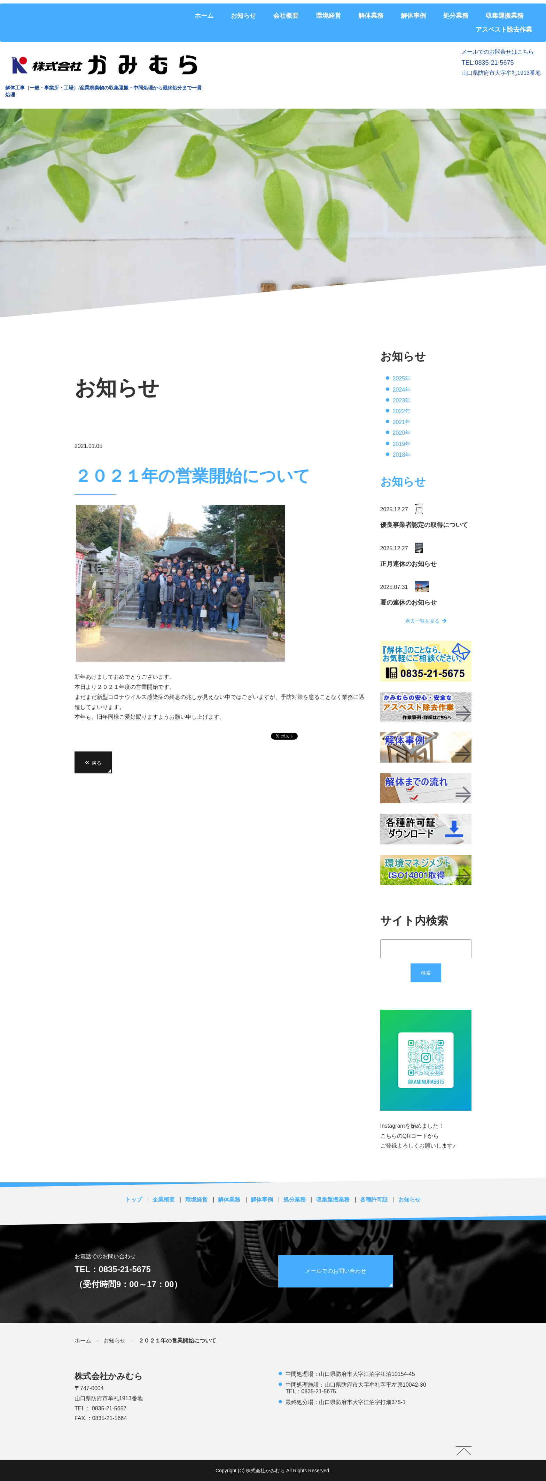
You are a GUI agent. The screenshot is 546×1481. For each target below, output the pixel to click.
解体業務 (370, 15)
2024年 (402, 390)
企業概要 (164, 1200)
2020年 (402, 433)
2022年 (402, 411)
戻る (93, 762)
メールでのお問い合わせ (336, 1271)
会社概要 (285, 15)
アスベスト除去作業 (504, 29)
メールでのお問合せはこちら (497, 52)
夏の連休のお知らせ (408, 602)
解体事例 (413, 15)
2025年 (402, 378)
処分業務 (455, 15)
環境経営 (328, 15)
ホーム (204, 15)
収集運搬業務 (504, 15)
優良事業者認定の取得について (424, 524)
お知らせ (243, 15)
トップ (133, 1200)
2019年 (402, 444)
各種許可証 (374, 1200)
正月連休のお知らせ (408, 563)
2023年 (402, 400)
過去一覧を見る (422, 621)
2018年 (402, 455)
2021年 (402, 422)
